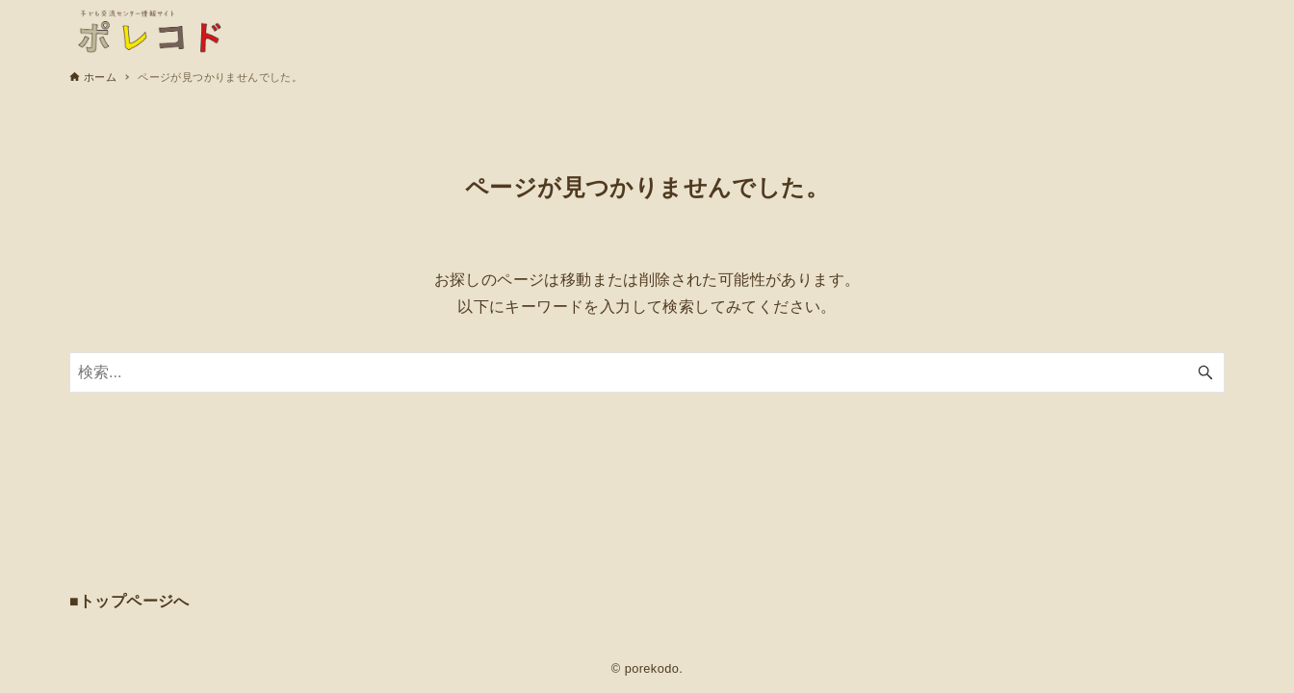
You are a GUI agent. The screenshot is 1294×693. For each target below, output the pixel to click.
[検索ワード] (647, 372)
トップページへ (134, 601)
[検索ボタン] (1205, 372)
